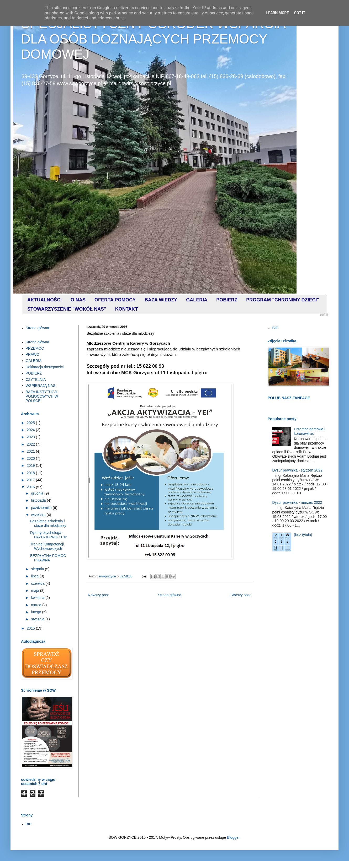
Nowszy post (98, 595)
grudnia (37, 493)
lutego (36, 612)
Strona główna (169, 595)
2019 (31, 465)
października (42, 508)
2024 (31, 430)
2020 (31, 458)
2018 (31, 473)
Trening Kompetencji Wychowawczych (47, 546)
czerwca (38, 583)
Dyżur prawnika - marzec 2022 (297, 502)
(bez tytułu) (303, 535)
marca (36, 605)
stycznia (38, 619)
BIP (275, 328)
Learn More (277, 13)
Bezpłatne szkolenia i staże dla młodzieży (48, 523)
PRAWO (32, 354)
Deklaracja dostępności (45, 367)
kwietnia (38, 597)
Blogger (233, 837)
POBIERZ (34, 373)
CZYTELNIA (36, 379)
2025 (31, 423)
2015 (31, 628)
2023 (31, 437)
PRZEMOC (35, 348)
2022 (31, 444)
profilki (324, 314)
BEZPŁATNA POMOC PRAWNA (48, 558)
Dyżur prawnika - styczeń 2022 (297, 470)
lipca (35, 576)
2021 (31, 451)
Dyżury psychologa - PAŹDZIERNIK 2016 (48, 534)
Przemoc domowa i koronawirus (309, 431)
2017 (31, 480)
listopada (39, 500)
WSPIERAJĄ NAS (41, 385)
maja (35, 590)
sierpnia (38, 569)
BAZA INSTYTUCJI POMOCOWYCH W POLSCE (42, 396)
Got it (299, 13)
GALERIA (34, 361)
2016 (31, 487)
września (38, 515)
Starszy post (240, 595)
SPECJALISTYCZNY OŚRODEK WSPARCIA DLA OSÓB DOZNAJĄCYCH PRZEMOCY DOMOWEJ (153, 39)
